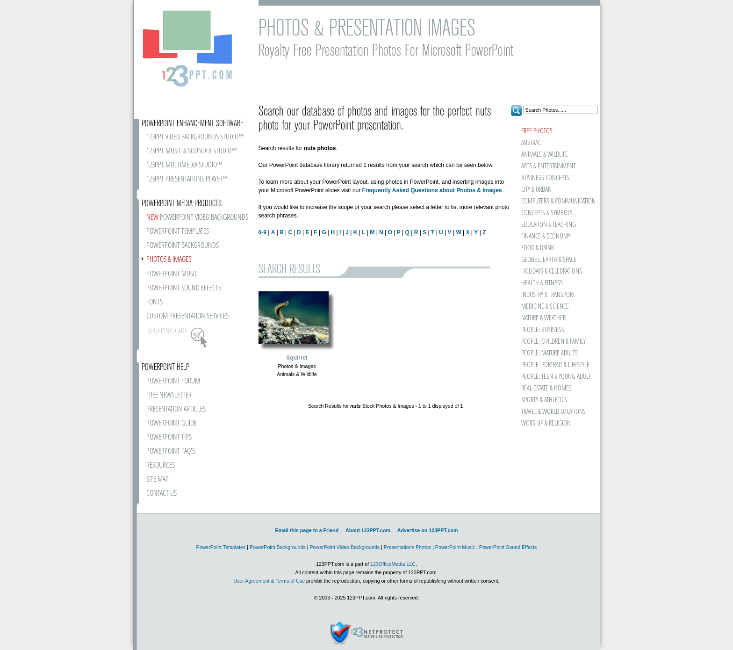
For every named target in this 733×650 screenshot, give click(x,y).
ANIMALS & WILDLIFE (544, 155)
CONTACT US (161, 493)
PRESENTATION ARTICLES (176, 409)
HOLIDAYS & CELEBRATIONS (551, 271)
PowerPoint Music (455, 547)
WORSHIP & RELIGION (546, 423)
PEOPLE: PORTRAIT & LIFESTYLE (555, 365)
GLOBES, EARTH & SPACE (548, 260)
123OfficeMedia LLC (393, 564)
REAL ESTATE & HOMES (546, 388)
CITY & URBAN (536, 190)
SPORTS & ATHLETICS (544, 400)
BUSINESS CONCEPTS (545, 178)
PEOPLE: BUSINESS (542, 330)
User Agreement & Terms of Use (269, 581)
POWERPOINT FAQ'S (170, 451)
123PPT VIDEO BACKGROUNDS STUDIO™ (195, 137)
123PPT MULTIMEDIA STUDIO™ (184, 165)
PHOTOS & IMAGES (168, 259)
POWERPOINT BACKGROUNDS (182, 245)
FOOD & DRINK (537, 248)
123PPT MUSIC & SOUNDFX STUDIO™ (191, 151)
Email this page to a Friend (307, 530)
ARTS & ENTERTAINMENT (548, 166)
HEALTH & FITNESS (542, 283)
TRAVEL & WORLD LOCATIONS (553, 412)
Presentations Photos (407, 547)
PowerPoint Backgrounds (278, 547)
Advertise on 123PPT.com (427, 530)
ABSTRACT (532, 143)
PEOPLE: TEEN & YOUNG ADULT (556, 377)
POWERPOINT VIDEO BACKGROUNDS (197, 217)
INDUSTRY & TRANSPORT (548, 295)
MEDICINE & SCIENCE (545, 307)
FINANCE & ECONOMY (545, 236)
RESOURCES (160, 465)
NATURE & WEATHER (543, 318)
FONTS (154, 302)
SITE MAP (157, 479)
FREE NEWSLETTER (169, 395)
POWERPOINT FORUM (173, 381)
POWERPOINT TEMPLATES (177, 231)
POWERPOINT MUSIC (172, 274)
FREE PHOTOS (537, 131)
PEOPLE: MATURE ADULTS (549, 353)
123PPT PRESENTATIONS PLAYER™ (187, 179)
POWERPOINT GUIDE (171, 423)
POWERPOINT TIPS (169, 437)
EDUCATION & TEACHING (548, 225)
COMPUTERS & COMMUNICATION (558, 201)
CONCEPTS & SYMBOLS (547, 213)
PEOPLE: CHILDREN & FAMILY (553, 342)
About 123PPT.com (367, 530)
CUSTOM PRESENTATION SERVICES (187, 316)
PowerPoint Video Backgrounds (344, 547)
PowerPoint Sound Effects (508, 547)
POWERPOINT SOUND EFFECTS (183, 288)
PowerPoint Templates (221, 547)
